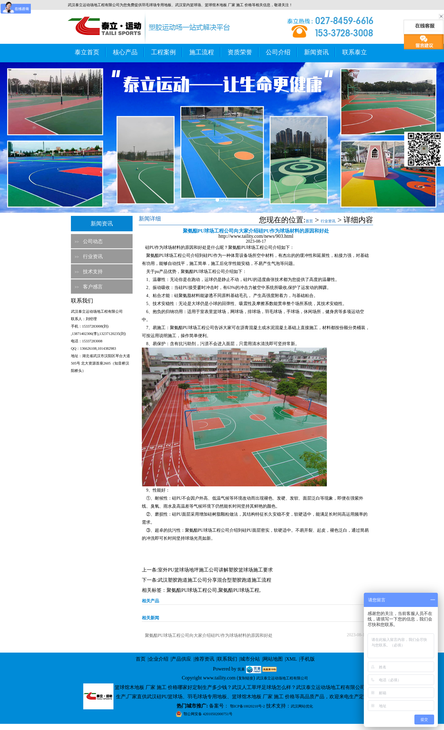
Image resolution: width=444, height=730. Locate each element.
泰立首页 (87, 52)
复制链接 (245, 678)
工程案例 (163, 52)
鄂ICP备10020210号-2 (247, 706)
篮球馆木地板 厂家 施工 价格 (228, 5)
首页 (309, 221)
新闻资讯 (316, 52)
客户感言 (93, 286)
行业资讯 (93, 256)
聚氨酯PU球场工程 (238, 590)
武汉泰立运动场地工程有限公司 (282, 678)
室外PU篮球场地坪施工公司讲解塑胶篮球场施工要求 (215, 569)
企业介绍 (158, 659)
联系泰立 (354, 52)
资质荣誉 (240, 52)
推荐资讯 (204, 659)
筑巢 (241, 669)
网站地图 (273, 659)
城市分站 (250, 659)
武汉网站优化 (302, 706)
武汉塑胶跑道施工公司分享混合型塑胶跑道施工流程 (214, 580)
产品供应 (181, 659)
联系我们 (227, 659)
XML (291, 659)
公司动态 (93, 241)
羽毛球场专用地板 (156, 5)
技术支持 (93, 271)
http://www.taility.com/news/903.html (256, 236)
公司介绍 (278, 52)
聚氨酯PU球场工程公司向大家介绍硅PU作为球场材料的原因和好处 (209, 635)
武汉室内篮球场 (188, 5)
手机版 (307, 659)
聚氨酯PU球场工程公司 (191, 590)
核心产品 (125, 52)
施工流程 (201, 52)
